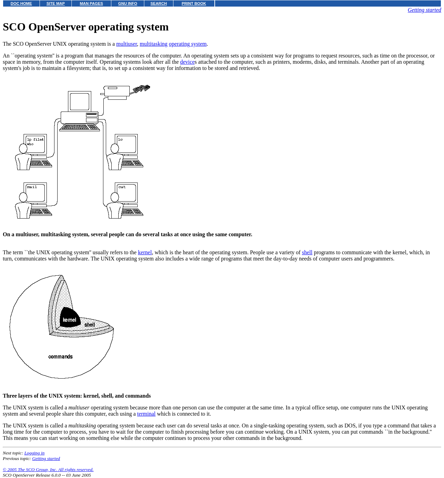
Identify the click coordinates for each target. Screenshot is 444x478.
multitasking (154, 44)
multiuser (126, 44)
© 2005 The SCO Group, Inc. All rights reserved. (48, 469)
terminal (146, 414)
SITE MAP (55, 3)
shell (307, 252)
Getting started (424, 10)
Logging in (34, 452)
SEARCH (159, 3)
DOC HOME (21, 3)
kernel (145, 252)
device (187, 62)
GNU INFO (127, 3)
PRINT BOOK (194, 3)
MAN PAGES (91, 3)
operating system (188, 44)
